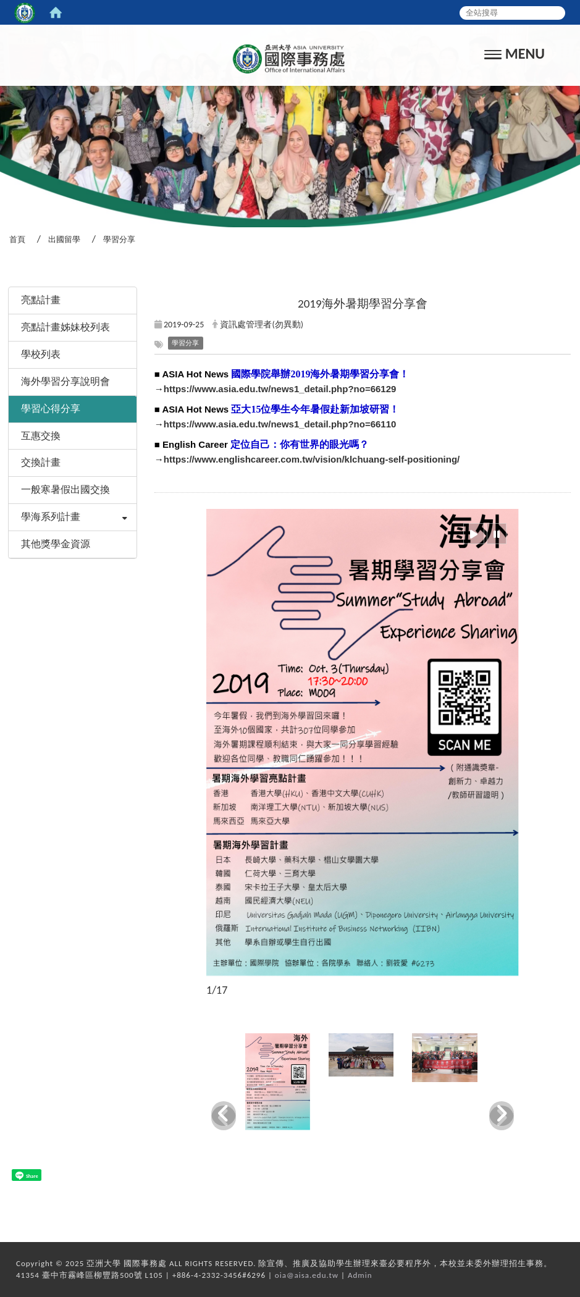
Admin (360, 1275)
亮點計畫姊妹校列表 (65, 327)
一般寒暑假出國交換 (65, 489)
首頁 (17, 239)
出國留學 (64, 239)
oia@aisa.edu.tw (306, 1275)
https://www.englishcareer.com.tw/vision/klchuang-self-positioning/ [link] (312, 459)
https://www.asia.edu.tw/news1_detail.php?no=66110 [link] (280, 424)
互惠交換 (41, 436)
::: (4, 271)
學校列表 (41, 354)
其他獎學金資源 (55, 544)
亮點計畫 (41, 300)
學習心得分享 (50, 408)
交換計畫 (41, 462)
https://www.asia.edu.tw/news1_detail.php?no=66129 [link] (280, 389)
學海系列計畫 (50, 517)
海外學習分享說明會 (65, 381)
